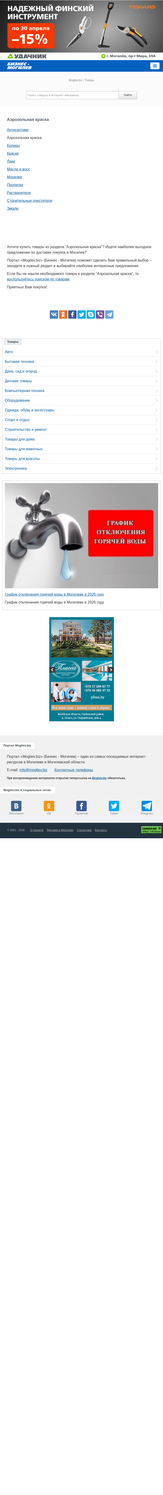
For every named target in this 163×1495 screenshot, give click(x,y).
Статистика (84, 830)
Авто (9, 352)
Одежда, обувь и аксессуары (29, 410)
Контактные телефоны (73, 770)
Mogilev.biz (75, 80)
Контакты (101, 830)
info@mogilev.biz (33, 770)
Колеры (13, 146)
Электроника (16, 468)
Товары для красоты (22, 459)
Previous (52, 670)
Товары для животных (23, 449)
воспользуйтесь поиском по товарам (38, 279)
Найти (128, 95)
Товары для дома (20, 439)
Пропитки (15, 185)
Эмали (12, 208)
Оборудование (17, 400)
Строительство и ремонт (26, 430)
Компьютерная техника (24, 391)
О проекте (36, 830)
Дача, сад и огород (21, 371)
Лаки (11, 161)
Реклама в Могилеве (60, 830)
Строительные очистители (29, 201)
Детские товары (18, 381)
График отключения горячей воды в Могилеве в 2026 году (54, 594)
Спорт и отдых (17, 420)
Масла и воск (18, 169)
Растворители (19, 193)
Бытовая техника (19, 362)
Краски (13, 153)
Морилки (14, 177)
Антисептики (18, 130)
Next (110, 670)
